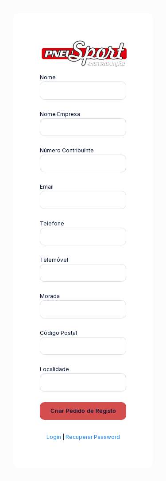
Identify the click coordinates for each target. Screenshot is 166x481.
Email (47, 186)
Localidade (54, 369)
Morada (50, 296)
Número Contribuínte (67, 150)
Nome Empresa (60, 114)
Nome (48, 77)
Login (53, 437)
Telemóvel (54, 259)
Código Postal (58, 333)
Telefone (52, 223)
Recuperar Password (93, 437)
